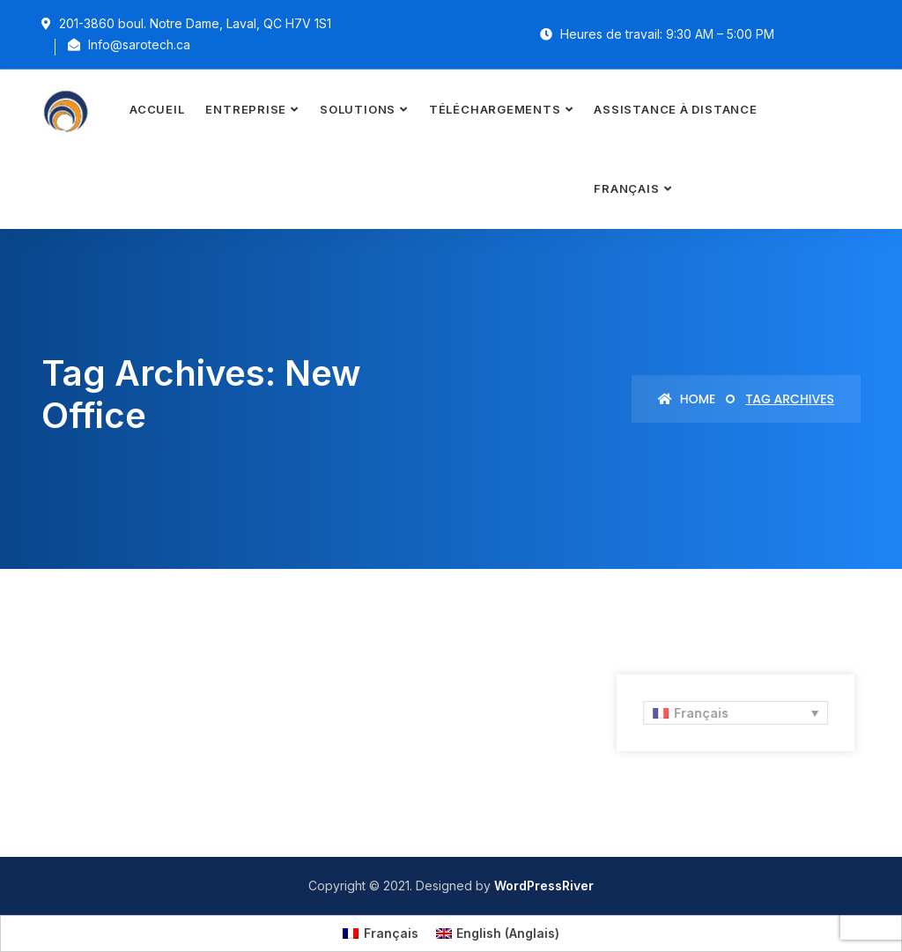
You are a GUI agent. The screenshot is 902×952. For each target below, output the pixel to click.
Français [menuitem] (697, 712)
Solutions (358, 109)
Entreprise (245, 109)
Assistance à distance (675, 109)
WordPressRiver (544, 885)
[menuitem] (632, 189)
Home (686, 399)
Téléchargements (495, 109)
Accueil (156, 109)
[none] (732, 713)
